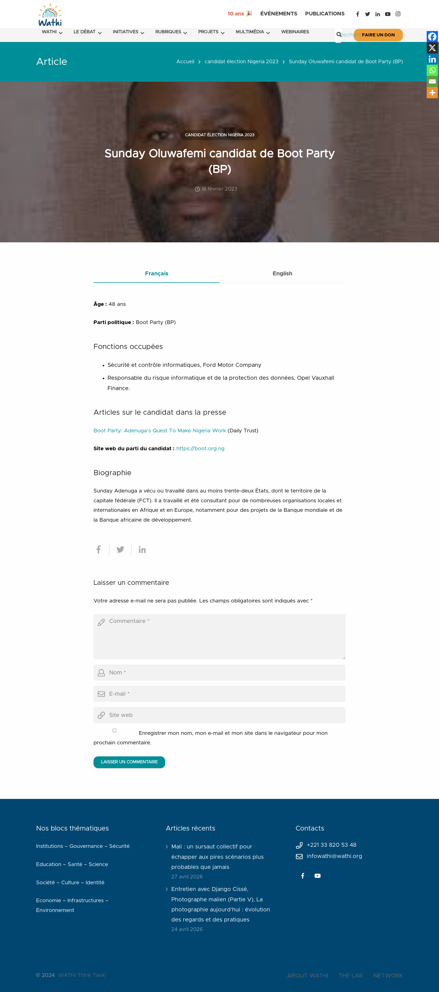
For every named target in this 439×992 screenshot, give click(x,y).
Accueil (185, 61)
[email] (219, 694)
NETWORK (388, 976)
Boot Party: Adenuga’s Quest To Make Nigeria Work (160, 430)
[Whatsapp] (432, 70)
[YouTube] (388, 14)
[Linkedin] (432, 59)
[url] (219, 715)
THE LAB (351, 976)
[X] (432, 47)
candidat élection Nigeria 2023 (242, 61)
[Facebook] (357, 14)
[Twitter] (368, 14)
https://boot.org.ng (200, 448)
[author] (219, 673)
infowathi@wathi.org (334, 856)
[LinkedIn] (378, 14)
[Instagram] (398, 14)
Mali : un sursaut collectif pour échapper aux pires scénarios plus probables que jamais (217, 857)
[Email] (432, 81)
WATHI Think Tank (81, 975)
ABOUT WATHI (307, 976)
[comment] (219, 637)
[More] (432, 92)
